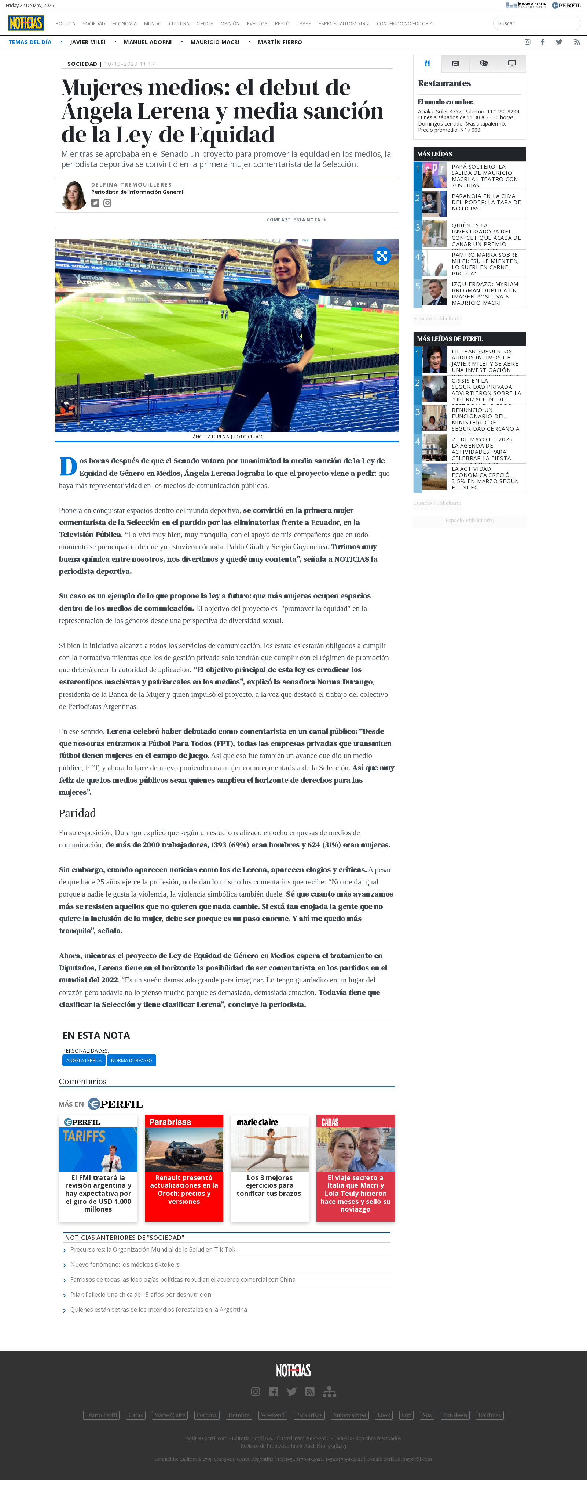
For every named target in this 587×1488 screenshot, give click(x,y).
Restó (321, 23)
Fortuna (207, 1415)
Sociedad (101, 23)
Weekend (273, 1415)
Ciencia (230, 23)
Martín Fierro (280, 42)
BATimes (489, 1415)
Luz (406, 1415)
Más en (100, 1104)
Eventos (292, 23)
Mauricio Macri (216, 42)
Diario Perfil (101, 1415)
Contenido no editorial (468, 23)
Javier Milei (88, 42)
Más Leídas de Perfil (450, 338)
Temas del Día (30, 42)
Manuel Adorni (149, 42)
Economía (137, 23)
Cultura (200, 23)
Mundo (169, 23)
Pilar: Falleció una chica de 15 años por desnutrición (140, 1294)
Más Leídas (434, 154)
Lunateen (455, 1415)
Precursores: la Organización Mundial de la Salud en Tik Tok (152, 1249)
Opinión (260, 23)
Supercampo (350, 1415)
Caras (135, 1415)
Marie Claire (170, 1415)
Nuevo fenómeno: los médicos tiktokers (125, 1264)
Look (384, 1415)
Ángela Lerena (84, 1060)
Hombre (239, 1415)
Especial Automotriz (393, 23)
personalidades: (85, 1050)
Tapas (345, 23)
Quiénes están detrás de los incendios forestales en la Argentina (158, 1310)
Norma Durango (131, 1060)
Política (68, 23)
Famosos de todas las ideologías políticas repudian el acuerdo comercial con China (183, 1279)
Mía (427, 1415)
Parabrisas (309, 1415)
